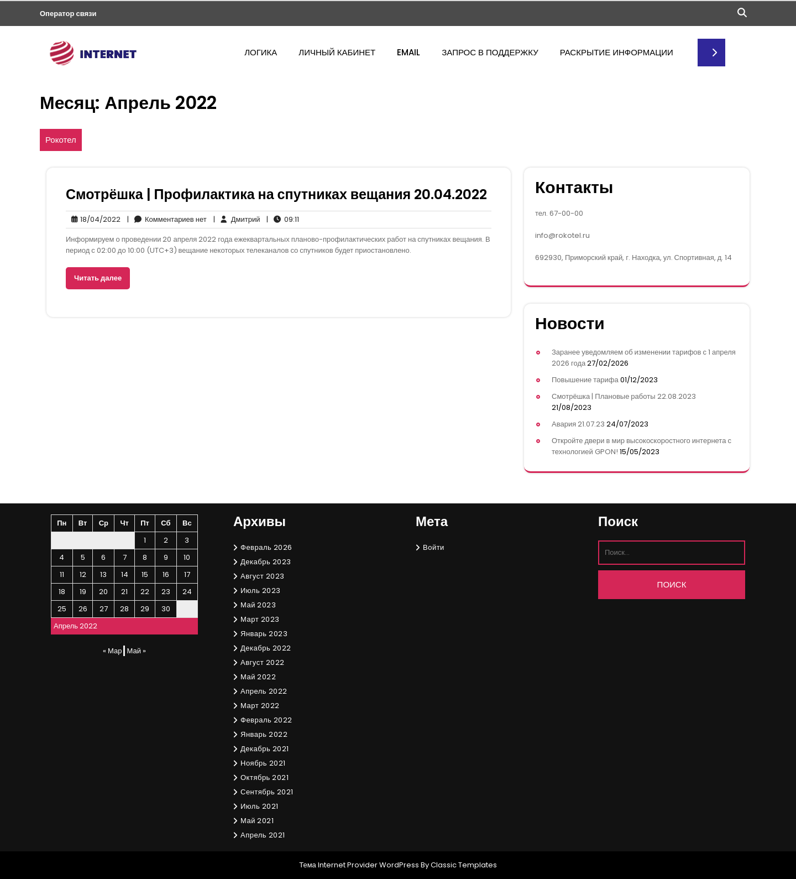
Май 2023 (258, 605)
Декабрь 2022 (265, 648)
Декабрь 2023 (265, 561)
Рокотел (60, 139)
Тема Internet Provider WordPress (359, 865)
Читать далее (98, 278)
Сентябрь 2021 (267, 792)
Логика (260, 52)
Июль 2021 (259, 806)
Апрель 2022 (263, 691)
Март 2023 (260, 619)
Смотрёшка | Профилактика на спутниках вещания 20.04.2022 (276, 194)
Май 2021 (257, 820)
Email (408, 52)
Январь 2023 (263, 633)
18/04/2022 (93, 219)
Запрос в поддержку (490, 52)
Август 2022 (262, 662)
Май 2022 (258, 677)
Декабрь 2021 (264, 748)
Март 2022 (260, 705)
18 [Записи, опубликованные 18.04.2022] (62, 591)
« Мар (112, 651)
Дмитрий (236, 219)
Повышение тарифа (585, 380)
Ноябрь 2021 (263, 763)
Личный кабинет (336, 52)
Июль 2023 (260, 590)
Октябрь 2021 (264, 777)
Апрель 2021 (262, 835)
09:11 (282, 219)
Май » (136, 651)
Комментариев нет (167, 219)
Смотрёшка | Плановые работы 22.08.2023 (624, 396)
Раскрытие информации (616, 52)
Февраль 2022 (266, 720)
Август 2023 (262, 576)
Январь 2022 (263, 734)
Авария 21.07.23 (578, 424)
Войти (433, 547)
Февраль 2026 (266, 547)
